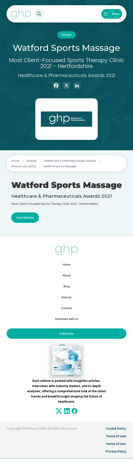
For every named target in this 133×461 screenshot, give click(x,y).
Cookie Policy (116, 431)
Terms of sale (116, 438)
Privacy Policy (116, 453)
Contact (66, 310)
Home (15, 160)
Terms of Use (116, 446)
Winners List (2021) (23, 166)
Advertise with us (66, 321)
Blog (66, 287)
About (66, 276)
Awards (31, 160)
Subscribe (66, 336)
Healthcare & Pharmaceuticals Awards (70, 160)
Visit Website (25, 217)
